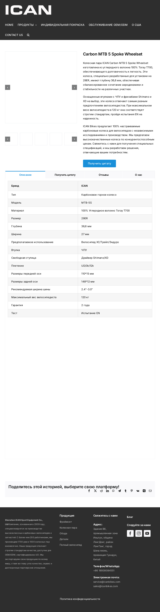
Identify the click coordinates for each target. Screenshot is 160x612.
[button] (28, 35)
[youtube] (147, 533)
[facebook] (130, 533)
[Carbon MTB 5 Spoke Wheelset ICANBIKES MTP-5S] (41, 87)
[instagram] (138, 533)
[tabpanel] (80, 318)
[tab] (25, 174)
